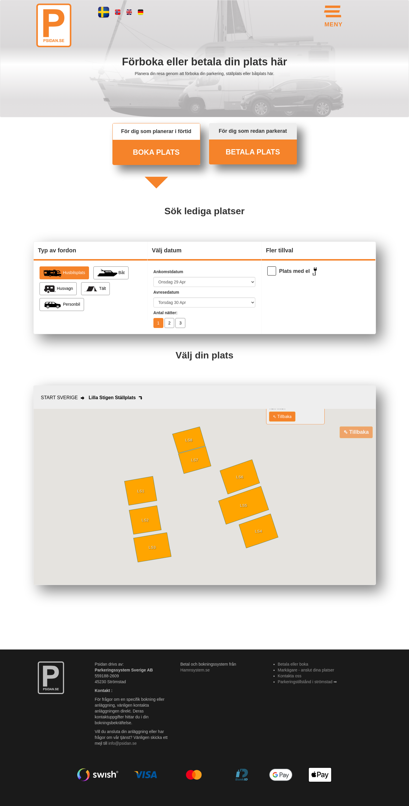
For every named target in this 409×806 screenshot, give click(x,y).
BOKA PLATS (156, 152)
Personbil (61, 304)
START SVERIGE (59, 397)
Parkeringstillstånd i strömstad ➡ (307, 681)
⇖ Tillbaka (282, 416)
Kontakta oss (290, 676)
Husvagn (58, 288)
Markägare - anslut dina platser (306, 670)
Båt (111, 272)
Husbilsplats (64, 272)
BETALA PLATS (253, 152)
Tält (95, 288)
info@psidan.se (122, 743)
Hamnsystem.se (195, 670)
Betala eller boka (293, 664)
